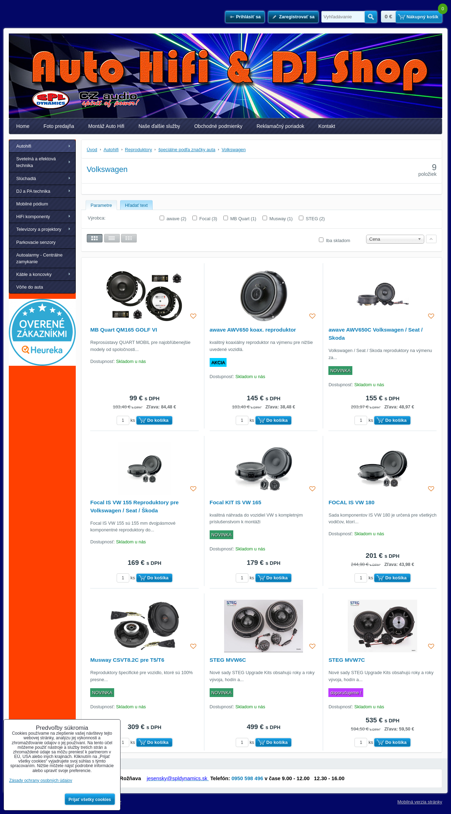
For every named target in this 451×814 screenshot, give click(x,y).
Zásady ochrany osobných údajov (40, 780)
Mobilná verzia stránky (419, 801)
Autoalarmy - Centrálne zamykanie (39, 258)
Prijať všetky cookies (90, 799)
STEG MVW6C (228, 660)
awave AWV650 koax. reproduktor (253, 330)
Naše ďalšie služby (159, 126)
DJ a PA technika (33, 191)
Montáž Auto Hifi (106, 126)
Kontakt (327, 126)
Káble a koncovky (33, 274)
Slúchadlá (26, 178)
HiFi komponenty (33, 216)
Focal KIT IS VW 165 (235, 502)
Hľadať (371, 17)
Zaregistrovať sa (297, 16)
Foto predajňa (59, 126)
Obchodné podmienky (218, 126)
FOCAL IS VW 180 (351, 502)
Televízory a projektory (38, 229)
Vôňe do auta (29, 287)
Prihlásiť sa (248, 16)
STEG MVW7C (346, 660)
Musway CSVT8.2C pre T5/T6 (127, 660)
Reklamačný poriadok (280, 126)
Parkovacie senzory (36, 242)
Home (23, 126)
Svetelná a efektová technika (36, 162)
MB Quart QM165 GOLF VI (123, 330)
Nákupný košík (422, 16)
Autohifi (23, 146)
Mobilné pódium (32, 203)
